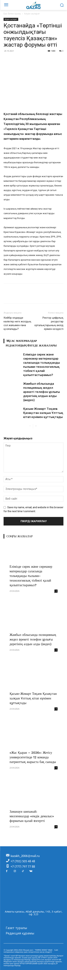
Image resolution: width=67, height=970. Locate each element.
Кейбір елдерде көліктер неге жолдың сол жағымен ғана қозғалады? (17, 323)
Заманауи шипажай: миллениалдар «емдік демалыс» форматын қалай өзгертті (32, 816)
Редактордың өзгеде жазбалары (31, 345)
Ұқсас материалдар (21, 340)
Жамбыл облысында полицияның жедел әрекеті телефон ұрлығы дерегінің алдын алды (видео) (41, 392)
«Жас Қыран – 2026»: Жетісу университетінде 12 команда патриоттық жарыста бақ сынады (33, 757)
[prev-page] (30, 426)
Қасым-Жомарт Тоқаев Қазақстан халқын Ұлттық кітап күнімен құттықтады (43, 413)
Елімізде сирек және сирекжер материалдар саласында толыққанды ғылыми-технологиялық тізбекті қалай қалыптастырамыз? (31, 576)
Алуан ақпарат (32, 13)
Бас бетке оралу (12, 13)
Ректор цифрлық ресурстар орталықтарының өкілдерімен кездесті (48, 323)
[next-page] (36, 426)
